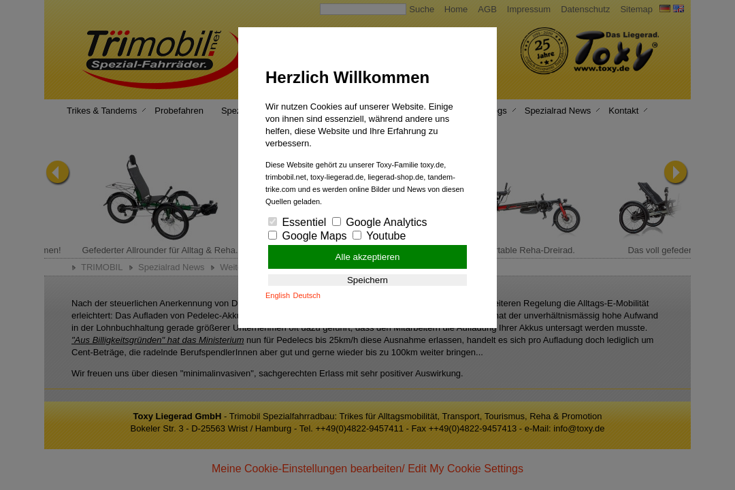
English (277, 295)
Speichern (367, 280)
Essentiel (297, 222)
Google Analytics (379, 222)
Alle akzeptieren (368, 257)
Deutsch (307, 295)
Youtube (379, 236)
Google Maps (307, 236)
